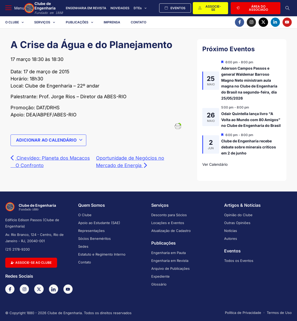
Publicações (79, 22)
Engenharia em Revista (169, 260)
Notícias (230, 231)
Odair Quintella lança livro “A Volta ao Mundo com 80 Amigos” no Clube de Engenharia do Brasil (251, 119)
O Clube (14, 22)
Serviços (44, 22)
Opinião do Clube (238, 215)
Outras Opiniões (237, 223)
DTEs (140, 8)
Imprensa (112, 22)
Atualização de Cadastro (171, 231)
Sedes (83, 246)
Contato (138, 22)
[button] (14, 8)
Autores (230, 238)
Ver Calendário (215, 164)
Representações (91, 231)
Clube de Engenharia (49, 8)
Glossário (159, 284)
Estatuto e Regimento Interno (101, 254)
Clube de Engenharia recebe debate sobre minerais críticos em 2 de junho (248, 147)
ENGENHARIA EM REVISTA (86, 8)
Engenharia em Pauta (168, 253)
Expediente (160, 276)
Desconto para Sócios (169, 215)
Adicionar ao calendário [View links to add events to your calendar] (49, 140)
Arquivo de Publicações (170, 268)
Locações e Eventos (167, 223)
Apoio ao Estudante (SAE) (99, 223)
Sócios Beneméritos (94, 238)
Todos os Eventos (238, 260)
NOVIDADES (119, 8)
